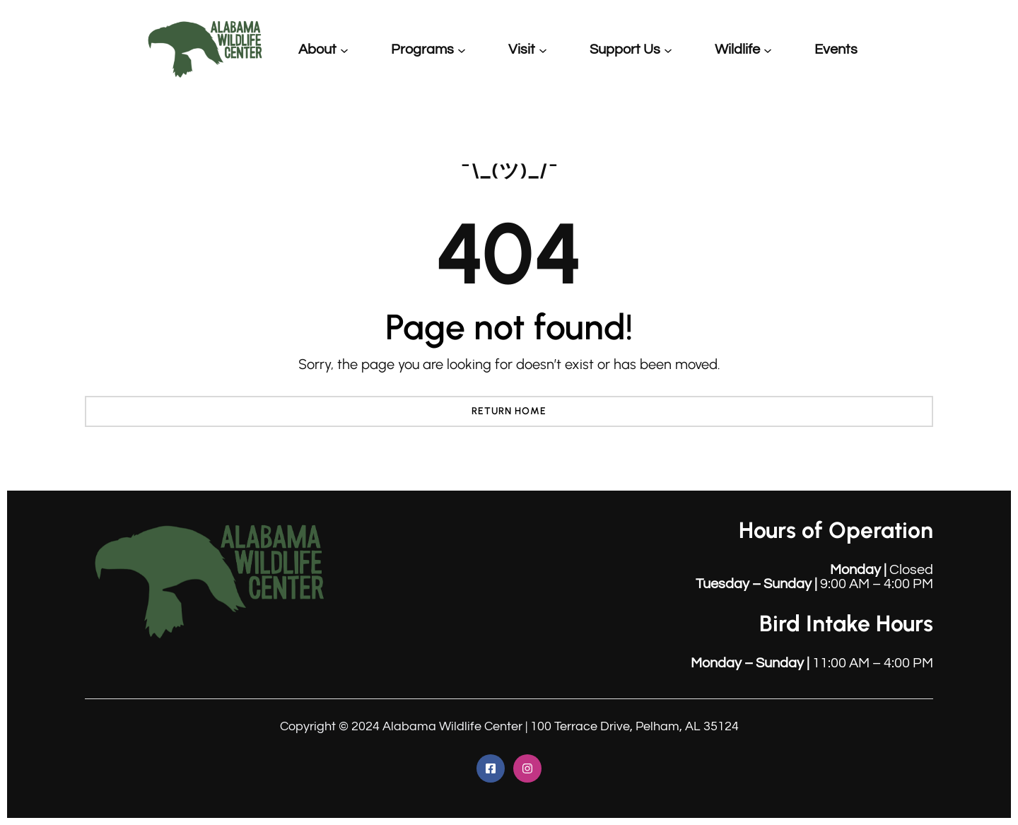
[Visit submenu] (543, 49)
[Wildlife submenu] (768, 49)
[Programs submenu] (461, 49)
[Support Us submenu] (668, 49)
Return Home (509, 411)
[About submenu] (344, 49)
